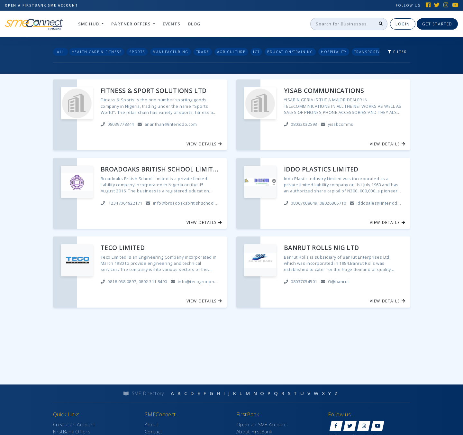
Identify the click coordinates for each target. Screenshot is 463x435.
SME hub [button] (89, 23)
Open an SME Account (261, 424)
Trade (202, 52)
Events (171, 23)
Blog (194, 23)
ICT (256, 52)
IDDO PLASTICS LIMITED (321, 169)
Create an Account (74, 424)
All (60, 52)
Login (402, 23)
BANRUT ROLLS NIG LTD (321, 248)
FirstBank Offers (71, 431)
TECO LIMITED (123, 248)
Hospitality (334, 52)
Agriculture (231, 52)
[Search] (343, 23)
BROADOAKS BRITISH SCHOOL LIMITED (160, 169)
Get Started (437, 23)
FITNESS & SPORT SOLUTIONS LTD (153, 91)
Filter (397, 52)
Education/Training (290, 52)
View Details (204, 144)
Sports (137, 52)
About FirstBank (254, 431)
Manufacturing (170, 52)
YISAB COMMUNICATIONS (324, 91)
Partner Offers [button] (131, 23)
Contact (153, 431)
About (152, 424)
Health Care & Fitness (97, 52)
